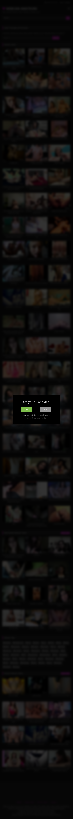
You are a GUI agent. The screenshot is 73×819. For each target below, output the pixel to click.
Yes (26, 409)
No (45, 409)
